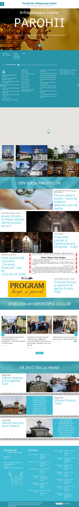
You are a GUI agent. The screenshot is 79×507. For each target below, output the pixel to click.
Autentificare (50, 6)
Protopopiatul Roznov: (59, 458)
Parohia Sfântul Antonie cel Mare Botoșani (48, 91)
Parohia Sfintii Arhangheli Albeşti (48, 75)
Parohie (6, 53)
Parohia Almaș (24, 78)
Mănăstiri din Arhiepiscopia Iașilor (13, 468)
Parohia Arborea (25, 82)
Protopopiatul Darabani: (59, 487)
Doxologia (6, 466)
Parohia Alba (24, 70)
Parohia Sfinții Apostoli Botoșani (48, 77)
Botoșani (17, 56)
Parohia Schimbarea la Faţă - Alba (48, 73)
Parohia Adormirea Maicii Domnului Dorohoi (11, 85)
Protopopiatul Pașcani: (35, 476)
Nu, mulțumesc (66, 503)
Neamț (17, 55)
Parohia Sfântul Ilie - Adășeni (66, 72)
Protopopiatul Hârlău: (35, 483)
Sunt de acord (59, 503)
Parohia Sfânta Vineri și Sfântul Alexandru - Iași (47, 83)
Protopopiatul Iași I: (34, 454)
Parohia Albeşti (25, 72)
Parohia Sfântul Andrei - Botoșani (48, 86)
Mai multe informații (12, 505)
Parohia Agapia (6, 98)
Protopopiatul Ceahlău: (59, 465)
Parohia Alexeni (25, 76)
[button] (48, 132)
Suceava (17, 58)
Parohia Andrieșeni (25, 80)
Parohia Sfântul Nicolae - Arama (67, 74)
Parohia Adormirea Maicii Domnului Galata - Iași (11, 88)
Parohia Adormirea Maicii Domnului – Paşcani (11, 95)
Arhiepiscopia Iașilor (36, 6)
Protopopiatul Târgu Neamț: (58, 451)
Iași (16, 53)
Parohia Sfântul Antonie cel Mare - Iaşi (48, 88)
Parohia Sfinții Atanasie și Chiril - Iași (48, 79)
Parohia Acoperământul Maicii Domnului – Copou (9, 78)
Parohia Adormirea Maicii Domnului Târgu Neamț (11, 91)
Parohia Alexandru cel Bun (27, 74)
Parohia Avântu (25, 87)
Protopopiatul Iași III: (34, 469)
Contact (44, 6)
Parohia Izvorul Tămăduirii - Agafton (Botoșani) (28, 90)
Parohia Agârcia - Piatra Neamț (10, 100)
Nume (23, 53)
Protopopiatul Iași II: (33, 462)
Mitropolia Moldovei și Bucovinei (13, 462)
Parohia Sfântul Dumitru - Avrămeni (68, 70)
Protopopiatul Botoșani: (59, 472)
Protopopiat (7, 55)
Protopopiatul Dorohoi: (59, 480)
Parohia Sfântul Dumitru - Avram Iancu (48, 96)
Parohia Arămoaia (25, 86)
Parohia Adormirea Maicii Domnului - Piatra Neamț (11, 82)
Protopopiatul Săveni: (59, 494)
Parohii (28, 6)
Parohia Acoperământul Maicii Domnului (9, 75)
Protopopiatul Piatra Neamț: (34, 491)
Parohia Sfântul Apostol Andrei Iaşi (48, 94)
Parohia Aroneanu (25, 84)
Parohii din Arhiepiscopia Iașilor (39, 3)
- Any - (9, 65)
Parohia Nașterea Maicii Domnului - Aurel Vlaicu (49, 70)
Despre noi (7, 456)
